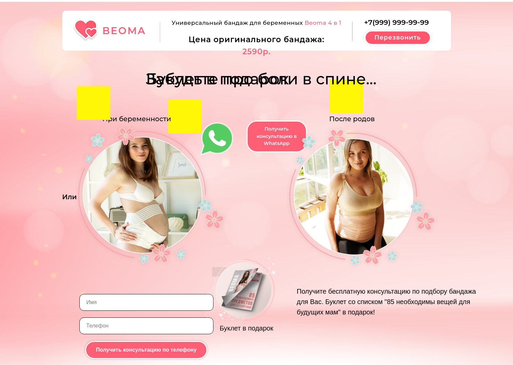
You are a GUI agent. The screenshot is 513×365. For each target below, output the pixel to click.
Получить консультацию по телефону (146, 350)
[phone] (146, 325)
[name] (146, 302)
